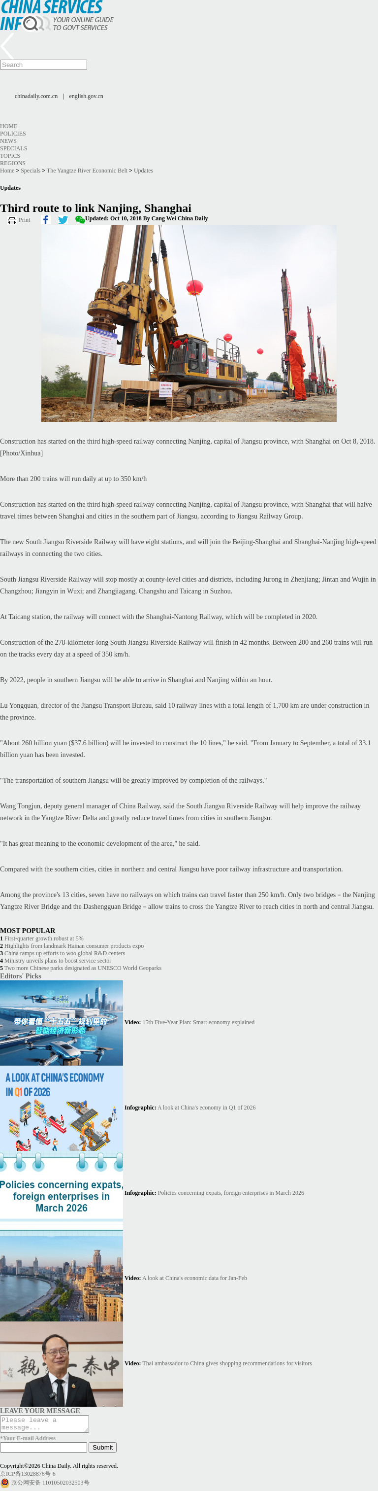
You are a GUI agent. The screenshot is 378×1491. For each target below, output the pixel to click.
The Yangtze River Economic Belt (87, 170)
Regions (13, 163)
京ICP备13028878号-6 (28, 1476)
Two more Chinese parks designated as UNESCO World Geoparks (82, 968)
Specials (13, 148)
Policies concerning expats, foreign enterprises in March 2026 (231, 1192)
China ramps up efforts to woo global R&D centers (64, 953)
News (8, 141)
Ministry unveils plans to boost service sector (57, 960)
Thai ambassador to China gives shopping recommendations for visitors (227, 1363)
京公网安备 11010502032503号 (50, 1485)
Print (24, 219)
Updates (143, 170)
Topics (10, 155)
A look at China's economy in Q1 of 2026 (206, 1107)
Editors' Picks (20, 976)
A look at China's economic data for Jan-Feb (194, 1278)
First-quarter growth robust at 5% (44, 938)
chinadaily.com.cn (36, 96)
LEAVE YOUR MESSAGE (40, 1411)
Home (8, 126)
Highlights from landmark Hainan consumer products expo (74, 945)
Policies (13, 133)
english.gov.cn (86, 96)
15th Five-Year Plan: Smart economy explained (199, 1022)
